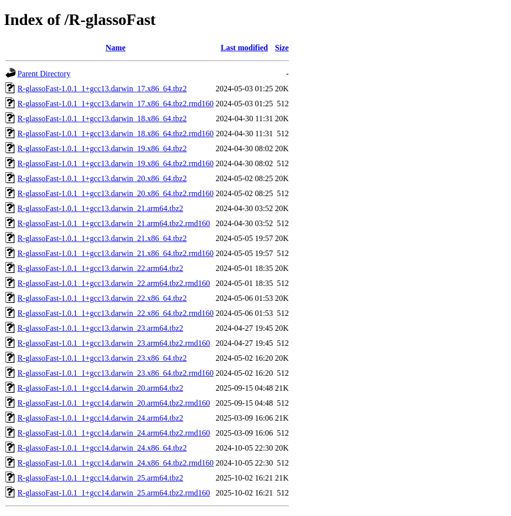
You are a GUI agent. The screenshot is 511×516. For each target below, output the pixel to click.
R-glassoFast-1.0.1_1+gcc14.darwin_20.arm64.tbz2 (100, 388)
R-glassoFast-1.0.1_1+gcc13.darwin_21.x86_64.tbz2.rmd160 (115, 253)
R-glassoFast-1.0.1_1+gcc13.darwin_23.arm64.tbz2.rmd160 (113, 343)
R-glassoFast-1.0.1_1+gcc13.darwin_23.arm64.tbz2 (100, 328)
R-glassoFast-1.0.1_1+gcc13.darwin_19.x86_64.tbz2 (102, 148)
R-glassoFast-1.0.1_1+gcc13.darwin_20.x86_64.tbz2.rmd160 (115, 193)
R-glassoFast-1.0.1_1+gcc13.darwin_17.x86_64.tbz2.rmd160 (115, 103)
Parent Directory (43, 73)
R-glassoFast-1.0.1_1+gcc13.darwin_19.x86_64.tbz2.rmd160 (115, 163)
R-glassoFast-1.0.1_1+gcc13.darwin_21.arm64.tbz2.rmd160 (113, 223)
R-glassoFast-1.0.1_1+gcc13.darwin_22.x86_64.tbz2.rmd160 (115, 313)
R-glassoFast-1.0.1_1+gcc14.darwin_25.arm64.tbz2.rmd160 (113, 493)
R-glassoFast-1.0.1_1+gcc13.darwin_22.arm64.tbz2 (100, 268)
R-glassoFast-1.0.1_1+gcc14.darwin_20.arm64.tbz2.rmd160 (113, 403)
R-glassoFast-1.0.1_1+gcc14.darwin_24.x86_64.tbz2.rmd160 (115, 463)
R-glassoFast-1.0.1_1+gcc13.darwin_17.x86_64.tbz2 (102, 88)
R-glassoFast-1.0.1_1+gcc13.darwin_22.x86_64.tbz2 (102, 298)
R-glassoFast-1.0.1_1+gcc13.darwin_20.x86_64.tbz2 (102, 178)
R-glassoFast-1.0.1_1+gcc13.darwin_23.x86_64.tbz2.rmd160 (115, 373)
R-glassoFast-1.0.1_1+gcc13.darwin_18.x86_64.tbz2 (102, 118)
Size (282, 47)
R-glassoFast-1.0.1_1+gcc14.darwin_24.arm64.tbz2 (100, 418)
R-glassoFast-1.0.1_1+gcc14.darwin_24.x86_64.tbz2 (102, 448)
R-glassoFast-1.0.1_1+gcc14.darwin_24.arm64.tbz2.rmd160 (113, 433)
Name (116, 47)
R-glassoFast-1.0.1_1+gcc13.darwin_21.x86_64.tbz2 (102, 238)
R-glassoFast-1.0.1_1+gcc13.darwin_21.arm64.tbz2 (100, 208)
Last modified (244, 47)
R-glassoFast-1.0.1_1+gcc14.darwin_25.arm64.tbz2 (100, 478)
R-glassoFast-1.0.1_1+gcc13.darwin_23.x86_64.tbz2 (102, 358)
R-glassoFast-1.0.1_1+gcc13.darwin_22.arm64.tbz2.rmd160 (113, 283)
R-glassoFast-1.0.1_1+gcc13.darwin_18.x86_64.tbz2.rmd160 (115, 133)
